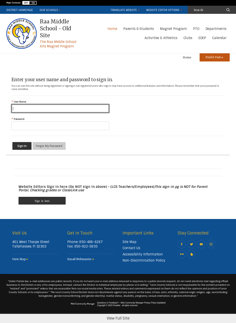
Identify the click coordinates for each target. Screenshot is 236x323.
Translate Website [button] (124, 10)
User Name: (18, 102)
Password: (18, 119)
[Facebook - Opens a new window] (182, 244)
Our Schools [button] (49, 10)
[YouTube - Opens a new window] (201, 244)
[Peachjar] (191, 254)
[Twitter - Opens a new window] (191, 244)
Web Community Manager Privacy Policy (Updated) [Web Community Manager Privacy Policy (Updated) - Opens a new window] (143, 303)
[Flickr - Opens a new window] (182, 254)
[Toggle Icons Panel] (215, 57)
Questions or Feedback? (108, 303)
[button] (29, 3)
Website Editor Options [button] (162, 10)
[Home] (112, 29)
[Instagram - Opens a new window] (211, 244)
